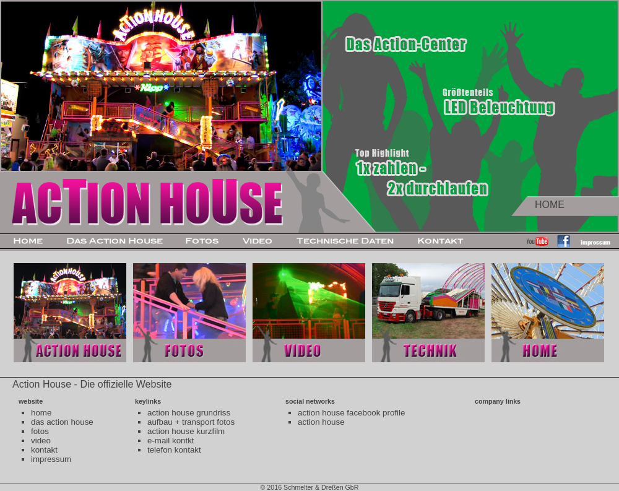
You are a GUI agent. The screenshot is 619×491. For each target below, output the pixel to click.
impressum (51, 459)
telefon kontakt (174, 449)
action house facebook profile (351, 412)
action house (321, 422)
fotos (40, 431)
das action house (62, 422)
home (41, 412)
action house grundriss (188, 412)
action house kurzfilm (186, 431)
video (41, 440)
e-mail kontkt (170, 440)
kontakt (44, 449)
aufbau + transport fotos (191, 422)
